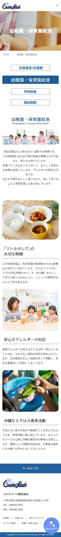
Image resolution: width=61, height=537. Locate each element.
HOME (6, 54)
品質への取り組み (30, 523)
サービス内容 (9, 523)
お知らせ (19, 518)
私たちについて (37, 518)
